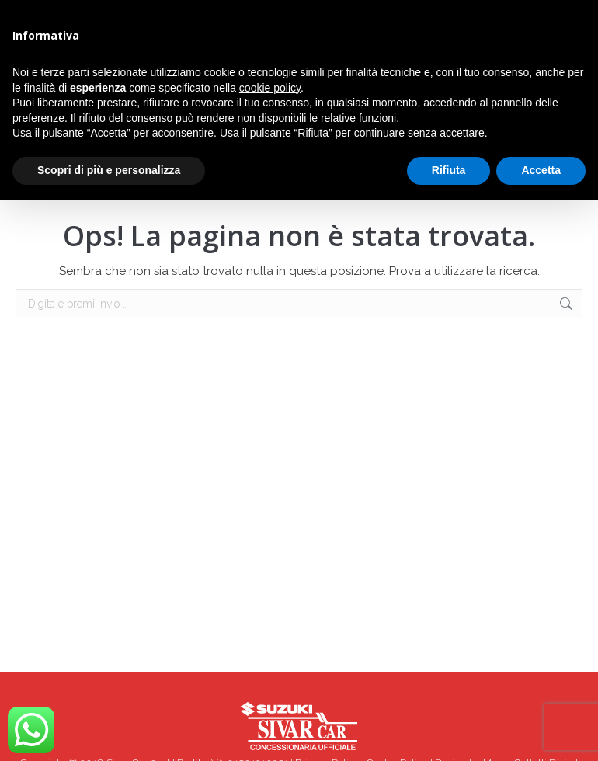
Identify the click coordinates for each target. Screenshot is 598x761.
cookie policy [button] (270, 88)
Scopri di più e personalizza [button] (108, 170)
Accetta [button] (541, 170)
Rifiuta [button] (449, 170)
